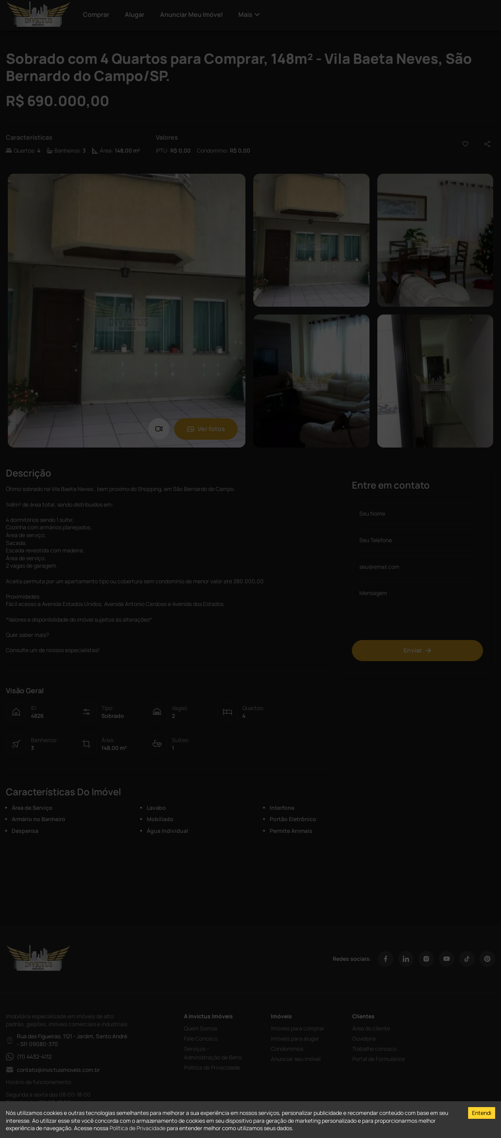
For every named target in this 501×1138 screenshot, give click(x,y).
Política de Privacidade (138, 1128)
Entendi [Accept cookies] (481, 1112)
